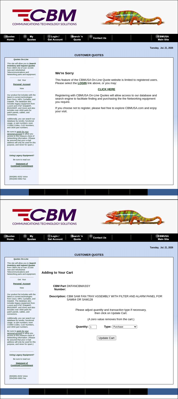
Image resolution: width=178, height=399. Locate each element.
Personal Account (21, 84)
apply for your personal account (18, 133)
